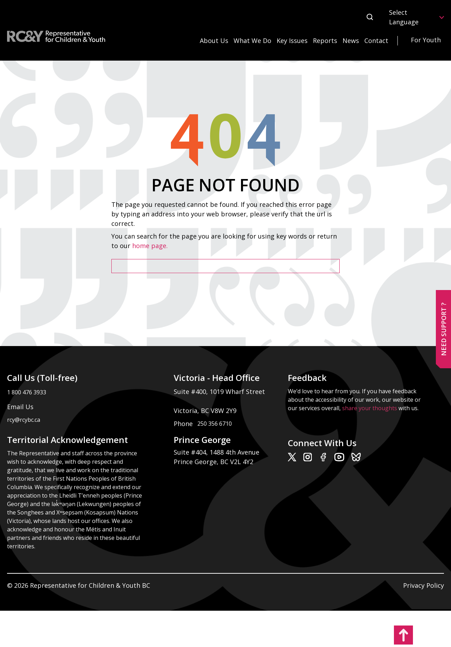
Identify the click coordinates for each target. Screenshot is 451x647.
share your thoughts (369, 408)
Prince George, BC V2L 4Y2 (213, 461)
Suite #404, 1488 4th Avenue (217, 452)
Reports (325, 40)
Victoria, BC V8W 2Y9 (206, 410)
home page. (150, 245)
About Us (214, 40)
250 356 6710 (214, 423)
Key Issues (292, 40)
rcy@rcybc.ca (23, 420)
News (350, 40)
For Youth (426, 40)
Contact (376, 40)
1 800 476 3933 (26, 392)
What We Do (252, 40)
